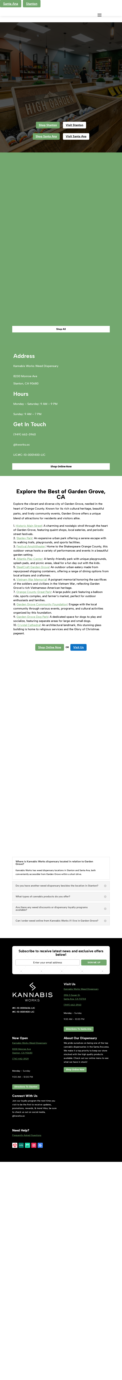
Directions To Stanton (25, 1305)
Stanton (31, 4)
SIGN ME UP (94, 1180)
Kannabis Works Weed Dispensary (81, 1207)
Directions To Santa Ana (78, 1247)
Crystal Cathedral (28, 843)
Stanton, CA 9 (22, 1271)
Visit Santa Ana (76, 136)
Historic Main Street (29, 744)
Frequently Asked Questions (26, 1353)
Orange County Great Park (33, 810)
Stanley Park (24, 756)
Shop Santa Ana (46, 136)
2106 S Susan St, (72, 1213)
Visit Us (78, 865)
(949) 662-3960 (72, 1223)
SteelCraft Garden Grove (33, 785)
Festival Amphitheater (31, 764)
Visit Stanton (74, 125)
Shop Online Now (61, 684)
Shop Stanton (48, 125)
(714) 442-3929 (20, 1277)
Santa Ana (10, 4)
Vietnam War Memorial (32, 797)
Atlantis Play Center (29, 777)
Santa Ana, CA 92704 (75, 1217)
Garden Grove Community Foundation (42, 822)
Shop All (61, 547)
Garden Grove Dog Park (32, 835)
